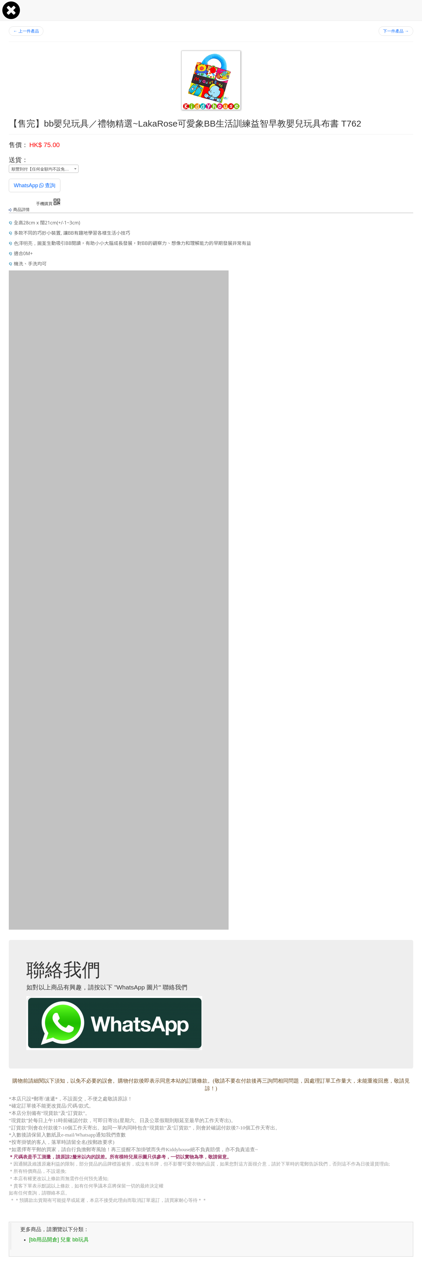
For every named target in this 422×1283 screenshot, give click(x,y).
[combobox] (44, 169)
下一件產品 (396, 31)
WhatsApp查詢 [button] (34, 185)
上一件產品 (26, 31)
